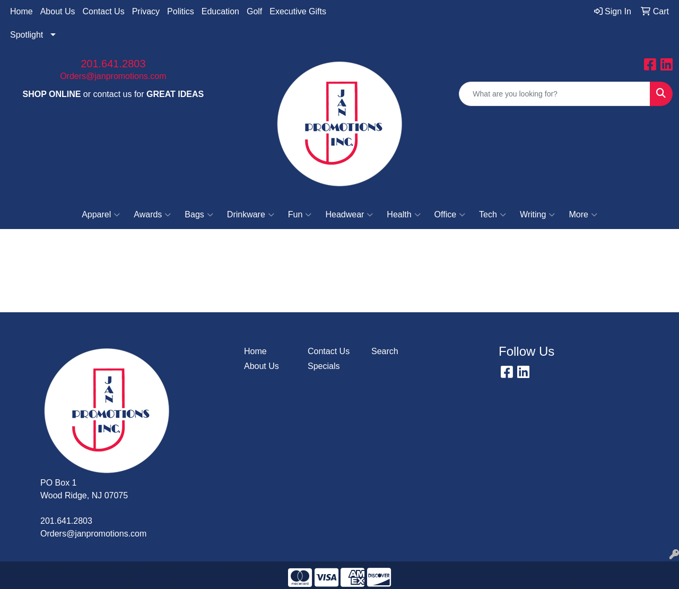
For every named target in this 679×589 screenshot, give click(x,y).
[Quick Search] (554, 94)
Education (220, 11)
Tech (492, 214)
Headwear (349, 214)
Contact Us (104, 11)
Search (384, 351)
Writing (537, 214)
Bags (199, 214)
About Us (57, 11)
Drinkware (250, 214)
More (583, 214)
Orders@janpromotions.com (113, 76)
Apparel (101, 214)
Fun (300, 214)
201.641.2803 (113, 63)
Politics (180, 11)
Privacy (146, 11)
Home (21, 11)
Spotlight (26, 34)
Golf (254, 11)
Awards (152, 214)
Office (450, 214)
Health (403, 214)
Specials (324, 366)
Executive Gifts (297, 11)
